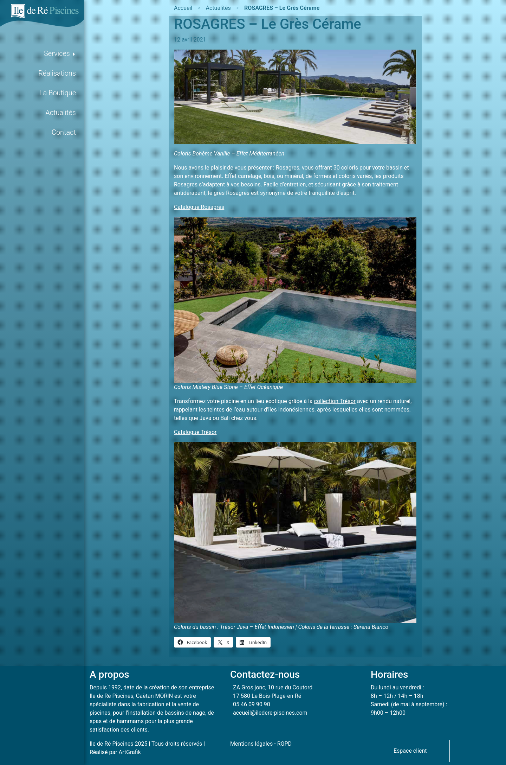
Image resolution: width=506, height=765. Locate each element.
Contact (64, 132)
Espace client (410, 750)
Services (57, 53)
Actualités (60, 112)
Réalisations (57, 73)
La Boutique (57, 93)
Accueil (183, 8)
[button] (410, 750)
